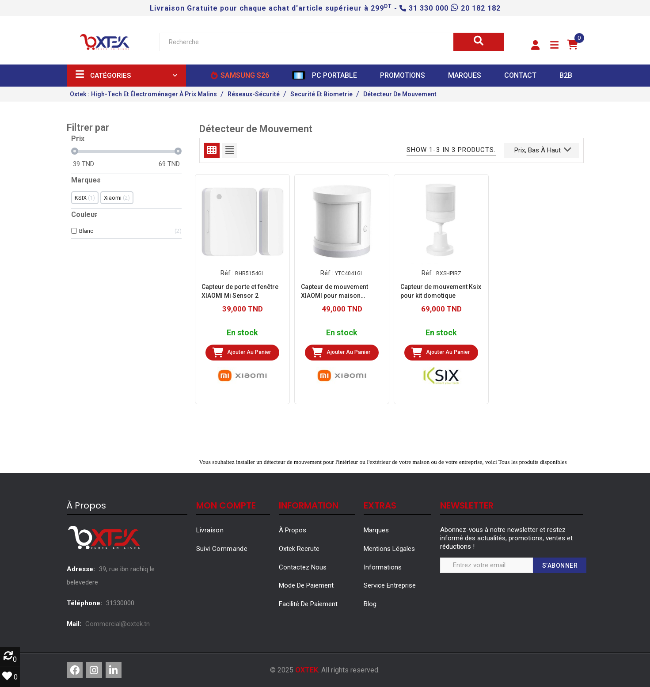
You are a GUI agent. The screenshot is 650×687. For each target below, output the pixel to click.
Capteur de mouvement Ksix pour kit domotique (440, 291)
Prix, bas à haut (542, 149)
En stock (242, 332)
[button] (535, 45)
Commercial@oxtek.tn (117, 624)
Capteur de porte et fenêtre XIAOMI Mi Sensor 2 (239, 291)
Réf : (226, 273)
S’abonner (560, 565)
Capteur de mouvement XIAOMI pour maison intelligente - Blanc (334, 291)
